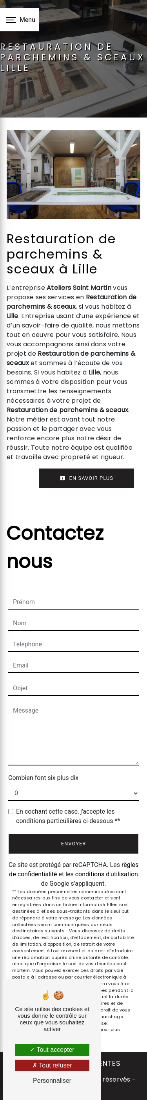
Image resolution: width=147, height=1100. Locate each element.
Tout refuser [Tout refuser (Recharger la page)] (52, 1065)
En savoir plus (86, 478)
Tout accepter (52, 1049)
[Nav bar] (19, 19)
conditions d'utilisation (106, 874)
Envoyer (73, 844)
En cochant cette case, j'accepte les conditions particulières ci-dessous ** (68, 816)
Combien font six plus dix (43, 778)
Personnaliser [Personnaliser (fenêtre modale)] (52, 1080)
